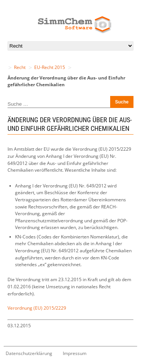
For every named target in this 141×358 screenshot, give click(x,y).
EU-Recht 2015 (49, 67)
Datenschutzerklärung (29, 353)
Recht (20, 67)
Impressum (74, 353)
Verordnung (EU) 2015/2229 (37, 308)
